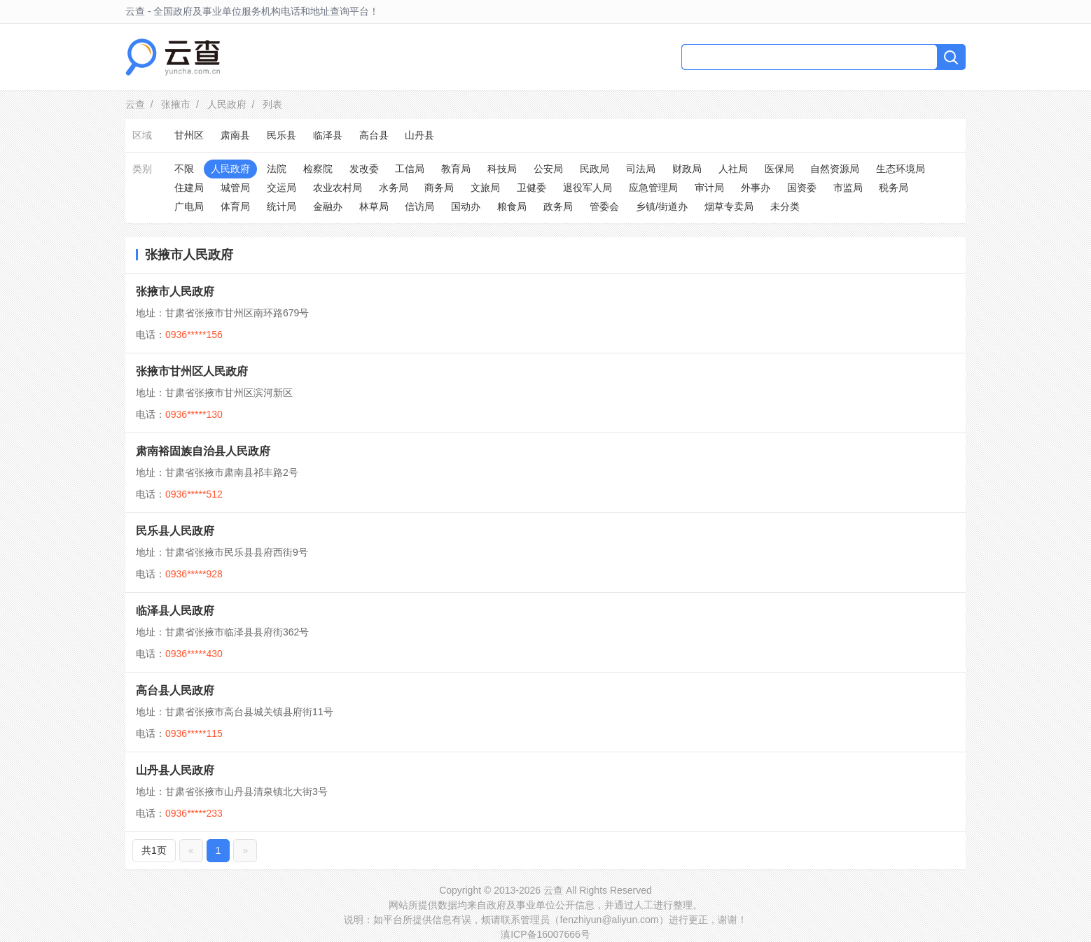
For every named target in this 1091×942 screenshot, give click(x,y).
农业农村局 (337, 187)
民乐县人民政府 (175, 531)
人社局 (733, 168)
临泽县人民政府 (175, 611)
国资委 (801, 187)
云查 (135, 104)
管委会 (604, 206)
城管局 (235, 187)
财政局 (687, 168)
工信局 (409, 168)
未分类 (785, 206)
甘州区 (189, 135)
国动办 (465, 206)
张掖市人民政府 (175, 291)
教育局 (456, 168)
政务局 (558, 206)
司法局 (640, 168)
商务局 (439, 187)
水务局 (393, 187)
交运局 (281, 187)
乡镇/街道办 (662, 206)
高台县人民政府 (175, 690)
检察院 (318, 168)
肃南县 (235, 135)
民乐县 (281, 135)
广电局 (189, 206)
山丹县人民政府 (175, 770)
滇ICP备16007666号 (545, 934)
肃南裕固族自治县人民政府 (203, 451)
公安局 (548, 168)
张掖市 (175, 104)
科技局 (502, 168)
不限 (184, 168)
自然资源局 (834, 168)
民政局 (594, 168)
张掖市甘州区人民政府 (192, 371)
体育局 (235, 206)
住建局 (189, 187)
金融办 (327, 206)
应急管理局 (653, 187)
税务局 (893, 187)
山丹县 (419, 135)
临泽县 (327, 135)
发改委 (364, 168)
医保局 (779, 168)
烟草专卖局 (728, 206)
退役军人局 (587, 187)
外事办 (755, 187)
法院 (276, 168)
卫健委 (531, 187)
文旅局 (485, 187)
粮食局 (512, 206)
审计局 (709, 187)
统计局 (281, 206)
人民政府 (226, 104)
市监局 (848, 187)
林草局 (374, 206)
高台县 (374, 135)
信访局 (419, 206)
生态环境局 (900, 168)
